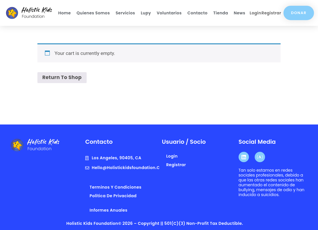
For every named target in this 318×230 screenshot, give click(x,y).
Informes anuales (108, 210)
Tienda (220, 13)
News (239, 13)
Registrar (271, 13)
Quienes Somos (93, 13)
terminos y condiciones (115, 187)
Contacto (197, 13)
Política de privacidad (113, 196)
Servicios (125, 13)
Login (255, 13)
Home (64, 13)
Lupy (146, 13)
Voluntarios (169, 13)
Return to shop (62, 77)
